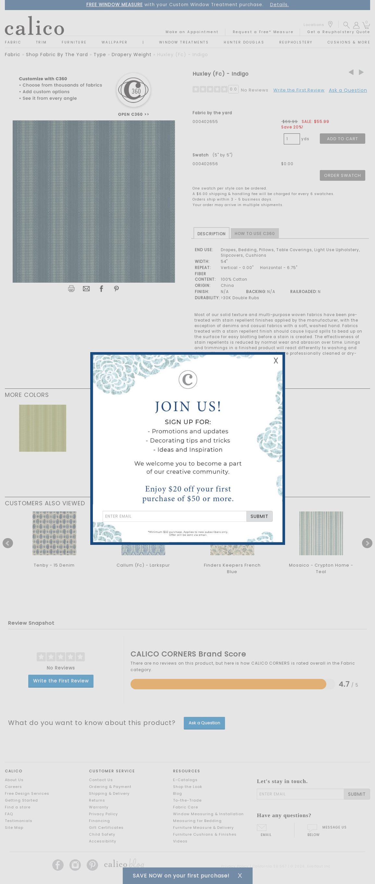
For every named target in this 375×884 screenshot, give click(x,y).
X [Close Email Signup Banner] (276, 360)
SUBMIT (260, 516)
